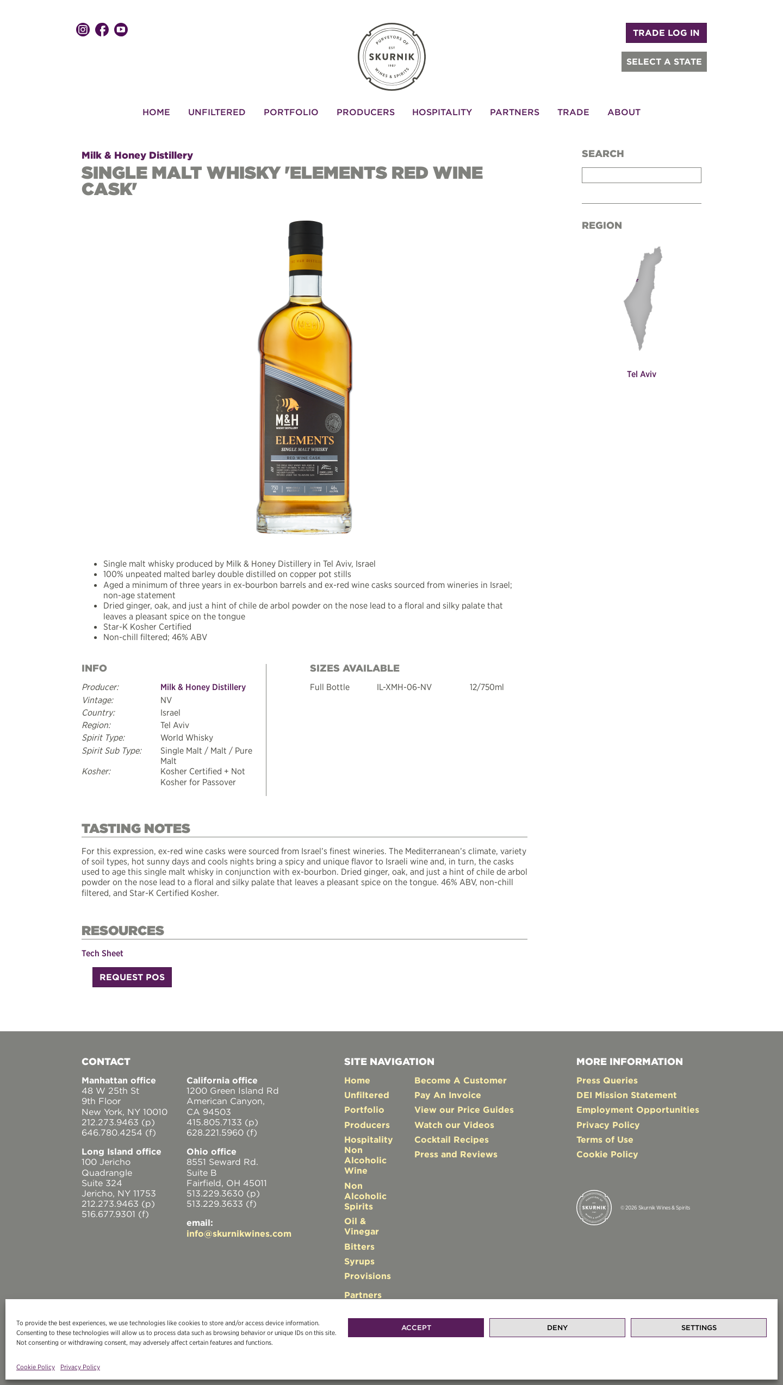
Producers (366, 111)
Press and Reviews (456, 1152)
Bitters (359, 1244)
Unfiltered (217, 111)
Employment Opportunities (637, 1107)
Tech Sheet (102, 951)
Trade (573, 111)
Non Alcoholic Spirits (365, 1194)
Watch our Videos (454, 1123)
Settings (699, 1327)
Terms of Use (604, 1137)
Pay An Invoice (447, 1093)
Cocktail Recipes (451, 1137)
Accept (416, 1327)
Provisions (367, 1274)
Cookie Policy (35, 1367)
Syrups (359, 1259)
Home (156, 111)
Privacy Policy (80, 1367)
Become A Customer (460, 1078)
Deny (557, 1327)
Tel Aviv (641, 373)
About (624, 111)
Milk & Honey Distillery (137, 155)
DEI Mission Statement (626, 1093)
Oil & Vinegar (361, 1224)
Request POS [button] (132, 975)
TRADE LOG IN (666, 32)
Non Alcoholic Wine (365, 1158)
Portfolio (291, 111)
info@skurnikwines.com (239, 1231)
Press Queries (607, 1078)
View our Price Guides (464, 1107)
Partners (514, 111)
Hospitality (442, 111)
